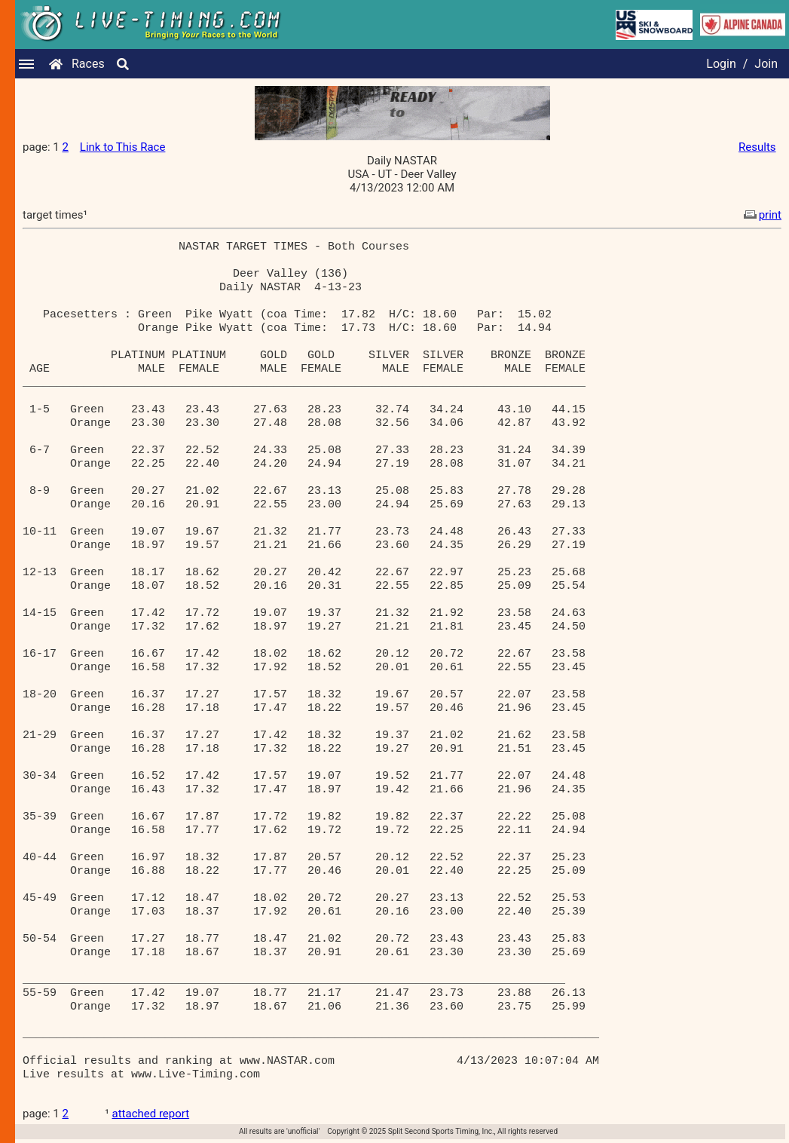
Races (88, 64)
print (761, 215)
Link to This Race (123, 147)
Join (766, 64)
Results (757, 147)
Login (720, 64)
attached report (151, 1113)
